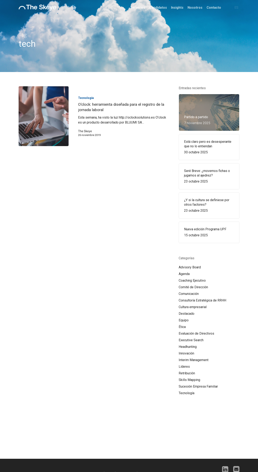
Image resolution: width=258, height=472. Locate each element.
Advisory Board (190, 267)
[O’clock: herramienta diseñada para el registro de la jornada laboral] (44, 116)
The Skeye (85, 131)
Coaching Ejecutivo (192, 280)
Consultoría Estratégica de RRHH (202, 300)
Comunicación (189, 294)
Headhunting (188, 347)
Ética (182, 327)
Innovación (186, 353)
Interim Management (193, 360)
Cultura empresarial (193, 307)
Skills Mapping (189, 380)
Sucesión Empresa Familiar (198, 386)
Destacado (186, 314)
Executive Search (191, 340)
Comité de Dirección (193, 287)
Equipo (184, 320)
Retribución (187, 373)
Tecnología (86, 98)
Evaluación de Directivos (196, 333)
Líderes (184, 367)
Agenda (184, 274)
